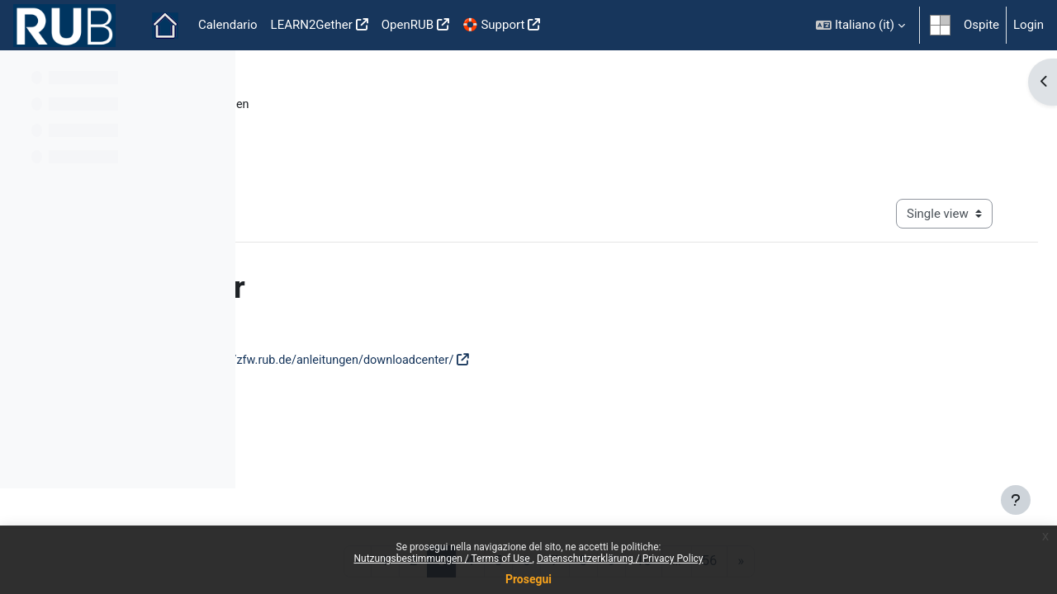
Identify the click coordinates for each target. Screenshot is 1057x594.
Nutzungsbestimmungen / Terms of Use (442, 558)
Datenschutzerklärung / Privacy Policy (620, 558)
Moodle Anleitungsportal (335, 104)
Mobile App (755, 492)
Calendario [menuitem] (228, 24)
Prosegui (528, 579)
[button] (860, 25)
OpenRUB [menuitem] (408, 24)
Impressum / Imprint (859, 492)
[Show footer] (1016, 500)
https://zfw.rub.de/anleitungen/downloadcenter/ (586, 361)
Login (1028, 24)
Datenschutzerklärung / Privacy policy (605, 492)
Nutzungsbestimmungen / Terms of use (377, 492)
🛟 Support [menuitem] (493, 24)
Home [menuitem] (165, 25)
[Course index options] (214, 74)
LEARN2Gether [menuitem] (312, 24)
